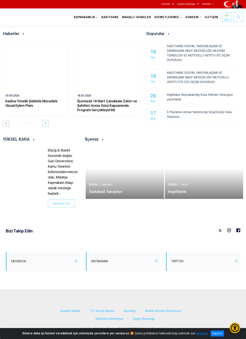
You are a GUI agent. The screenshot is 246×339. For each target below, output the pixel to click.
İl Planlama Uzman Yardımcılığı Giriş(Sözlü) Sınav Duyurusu (205, 114)
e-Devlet (165, 4)
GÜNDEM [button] (192, 17)
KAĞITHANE (110, 17)
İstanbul (206, 4)
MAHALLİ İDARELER (136, 17)
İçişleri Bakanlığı (186, 4)
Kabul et (217, 333)
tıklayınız (202, 333)
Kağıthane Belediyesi (109, 318)
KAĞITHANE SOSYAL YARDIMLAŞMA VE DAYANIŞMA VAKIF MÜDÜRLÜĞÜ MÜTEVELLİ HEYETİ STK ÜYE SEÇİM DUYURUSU (205, 77)
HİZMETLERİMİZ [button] (167, 17)
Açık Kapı (130, 311)
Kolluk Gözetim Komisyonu (163, 311)
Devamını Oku (61, 203)
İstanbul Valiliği (70, 311)
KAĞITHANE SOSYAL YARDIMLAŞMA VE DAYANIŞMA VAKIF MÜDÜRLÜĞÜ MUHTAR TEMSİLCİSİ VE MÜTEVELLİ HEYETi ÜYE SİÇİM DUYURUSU (205, 53)
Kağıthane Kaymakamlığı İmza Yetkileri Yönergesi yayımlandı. (205, 97)
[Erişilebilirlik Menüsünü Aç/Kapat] (235, 328)
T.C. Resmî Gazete (102, 311)
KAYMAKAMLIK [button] (84, 17)
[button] (6, 123)
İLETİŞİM (211, 17)
